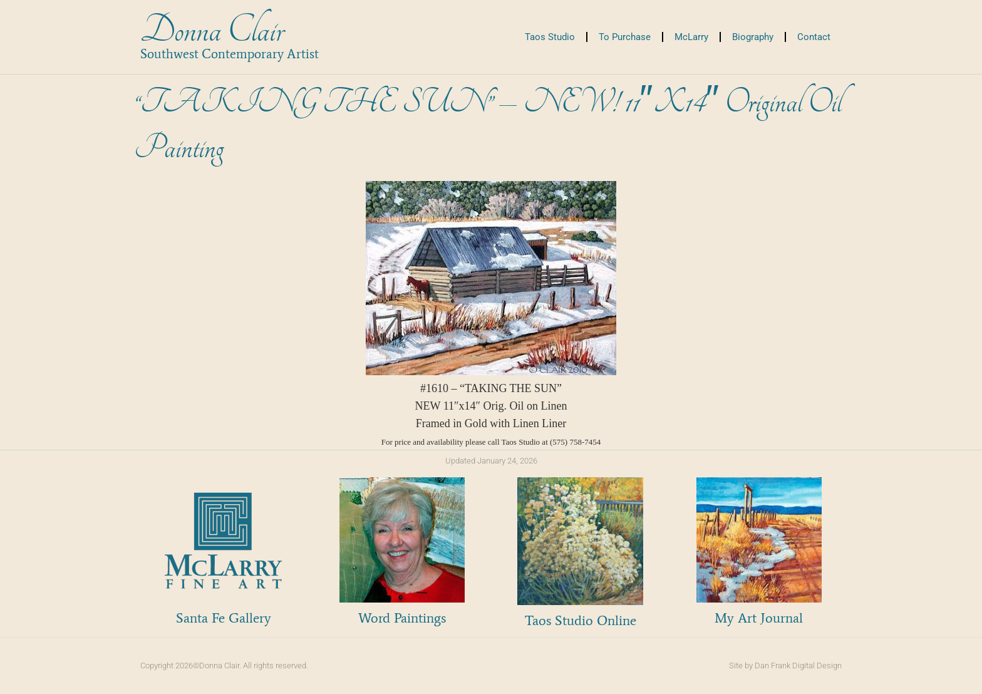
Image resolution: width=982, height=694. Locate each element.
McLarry (691, 37)
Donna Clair (212, 30)
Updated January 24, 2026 (491, 460)
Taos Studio (550, 37)
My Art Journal (759, 617)
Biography (752, 37)
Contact (813, 37)
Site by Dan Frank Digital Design (785, 665)
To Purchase (625, 37)
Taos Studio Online (580, 620)
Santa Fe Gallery (223, 617)
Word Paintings (402, 617)
